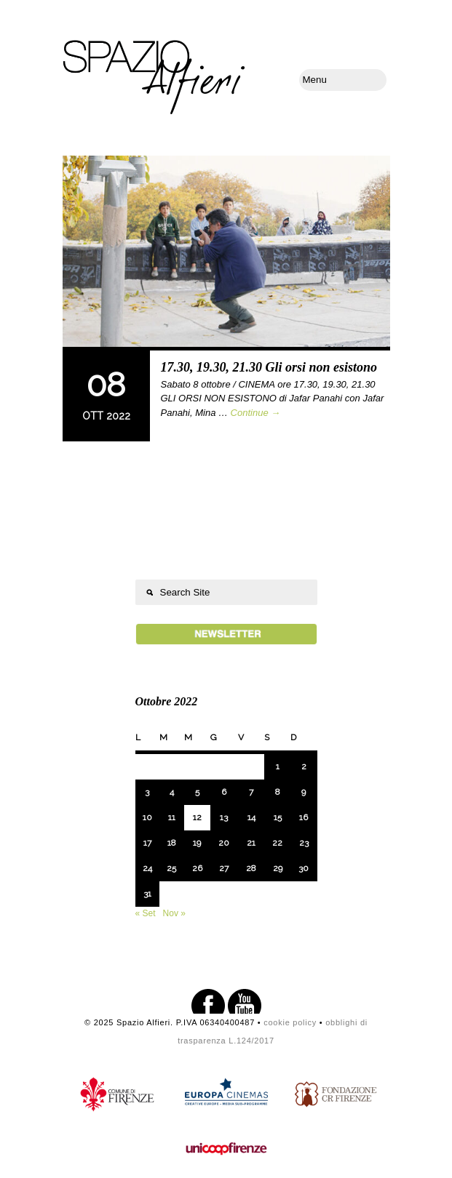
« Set (145, 913)
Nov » (174, 913)
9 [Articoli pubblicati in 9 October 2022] (303, 792)
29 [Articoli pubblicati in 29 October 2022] (277, 868)
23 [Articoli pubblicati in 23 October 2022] (304, 843)
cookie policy (290, 1022)
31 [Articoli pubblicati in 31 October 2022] (147, 894)
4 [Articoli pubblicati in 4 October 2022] (172, 792)
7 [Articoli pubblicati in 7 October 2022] (251, 792)
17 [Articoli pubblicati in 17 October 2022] (147, 843)
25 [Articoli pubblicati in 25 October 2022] (171, 868)
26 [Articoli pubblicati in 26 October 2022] (197, 868)
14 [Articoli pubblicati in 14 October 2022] (251, 817)
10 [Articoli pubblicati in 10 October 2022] (147, 817)
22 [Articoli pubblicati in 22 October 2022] (277, 843)
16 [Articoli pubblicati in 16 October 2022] (303, 817)
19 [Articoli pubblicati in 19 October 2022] (197, 843)
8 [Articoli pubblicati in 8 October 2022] (277, 792)
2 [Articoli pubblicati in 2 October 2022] (303, 766)
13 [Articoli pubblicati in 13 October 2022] (224, 817)
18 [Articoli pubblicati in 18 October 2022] (171, 843)
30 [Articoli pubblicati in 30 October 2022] (303, 868)
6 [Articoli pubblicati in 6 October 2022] (223, 792)
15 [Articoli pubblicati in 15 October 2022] (278, 817)
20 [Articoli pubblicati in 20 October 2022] (223, 843)
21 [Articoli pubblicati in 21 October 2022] (251, 843)
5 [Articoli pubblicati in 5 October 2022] (197, 792)
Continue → (256, 412)
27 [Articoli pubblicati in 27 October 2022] (224, 868)
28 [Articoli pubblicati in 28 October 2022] (251, 868)
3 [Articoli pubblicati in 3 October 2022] (147, 792)
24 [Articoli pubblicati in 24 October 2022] (147, 868)
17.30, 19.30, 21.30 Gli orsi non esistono (269, 367)
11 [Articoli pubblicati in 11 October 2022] (171, 817)
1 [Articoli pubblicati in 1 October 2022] (277, 766)
